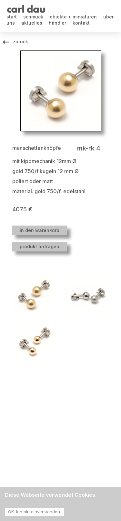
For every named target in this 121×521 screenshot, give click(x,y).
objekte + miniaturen (73, 16)
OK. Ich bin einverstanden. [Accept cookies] (34, 511)
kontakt (81, 23)
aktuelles (31, 23)
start (11, 16)
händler (57, 23)
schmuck (33, 16)
